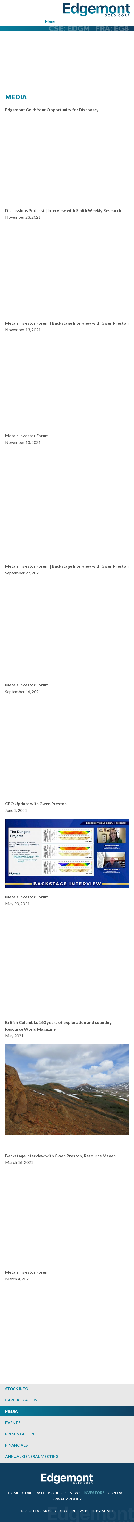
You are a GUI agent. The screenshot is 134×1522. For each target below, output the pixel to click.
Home (13, 1493)
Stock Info (16, 1388)
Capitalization (21, 1400)
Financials (16, 1445)
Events (12, 1422)
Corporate (33, 1493)
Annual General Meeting (32, 1456)
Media (11, 1411)
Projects (57, 1493)
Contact (117, 1493)
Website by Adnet (96, 1511)
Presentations (20, 1434)
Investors (94, 1493)
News (75, 1493)
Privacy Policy (67, 1499)
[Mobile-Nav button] (52, 18)
